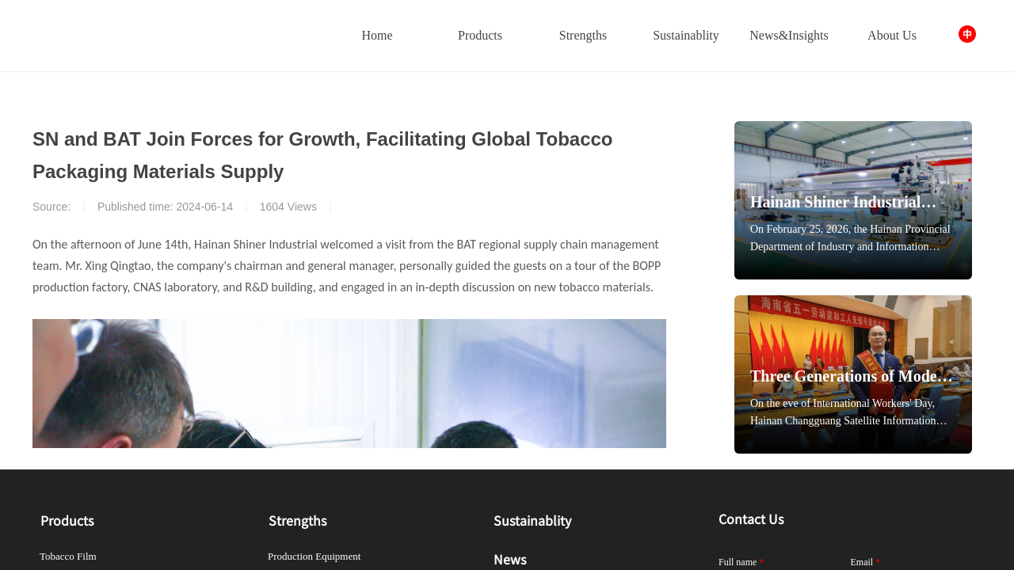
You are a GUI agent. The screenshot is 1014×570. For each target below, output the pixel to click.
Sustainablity (686, 35)
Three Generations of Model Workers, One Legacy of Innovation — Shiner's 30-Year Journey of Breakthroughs (845, 377)
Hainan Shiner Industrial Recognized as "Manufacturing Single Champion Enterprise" (835, 203)
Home (376, 35)
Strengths (583, 35)
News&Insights (789, 35)
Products (480, 35)
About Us (892, 35)
